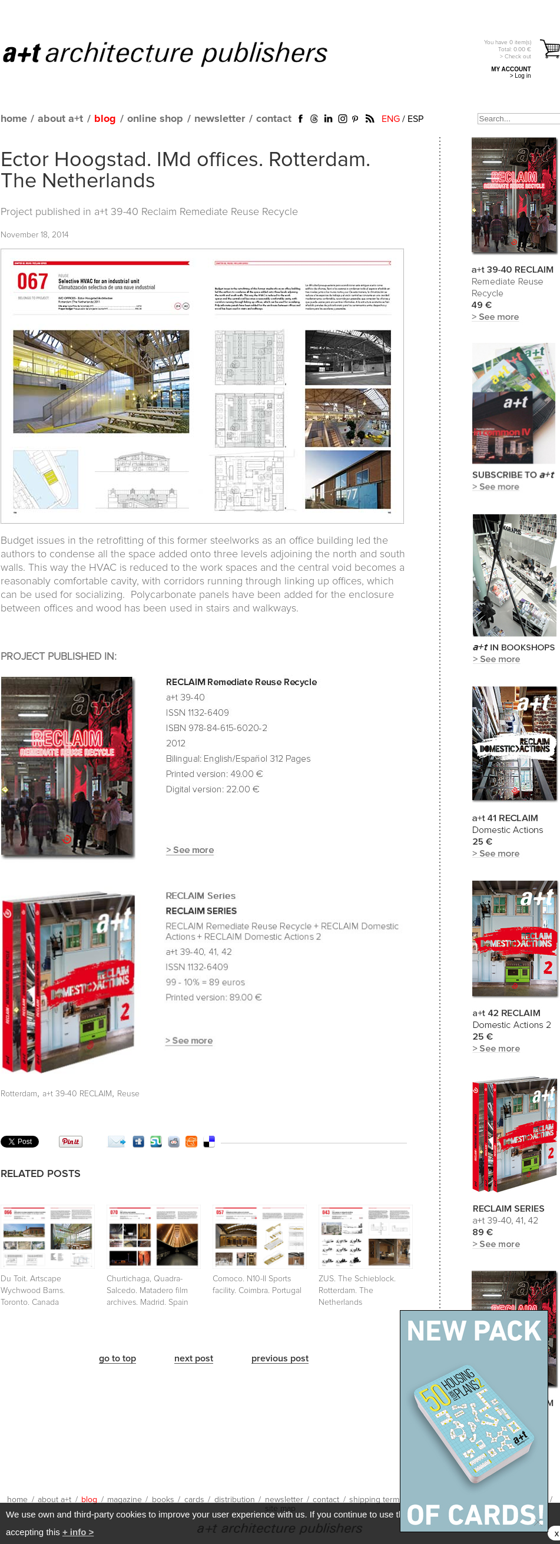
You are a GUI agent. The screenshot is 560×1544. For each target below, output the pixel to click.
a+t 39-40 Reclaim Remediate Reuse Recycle (196, 212)
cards (194, 1500)
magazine (124, 1500)
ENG (391, 119)
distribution (234, 1500)
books (163, 1500)
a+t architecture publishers (180, 53)
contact (273, 119)
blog (105, 119)
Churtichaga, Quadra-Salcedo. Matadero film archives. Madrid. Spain (147, 1291)
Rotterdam (19, 1094)
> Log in (520, 75)
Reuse (128, 1094)
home (14, 119)
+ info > (78, 1532)
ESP (415, 119)
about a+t (60, 119)
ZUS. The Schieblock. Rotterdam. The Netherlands (357, 1291)
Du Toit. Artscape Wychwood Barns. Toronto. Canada (33, 1291)
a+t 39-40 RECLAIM (77, 1094)
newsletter (219, 119)
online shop (155, 119)
